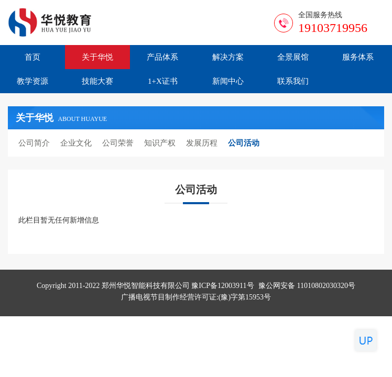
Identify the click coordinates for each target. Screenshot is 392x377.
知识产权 (160, 143)
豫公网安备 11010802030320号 (306, 286)
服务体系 (358, 57)
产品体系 (162, 57)
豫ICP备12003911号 (222, 286)
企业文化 (76, 143)
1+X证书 (163, 81)
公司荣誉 (118, 143)
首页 (32, 57)
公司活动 (243, 143)
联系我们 (293, 81)
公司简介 (34, 143)
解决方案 (228, 57)
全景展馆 (293, 57)
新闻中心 (228, 81)
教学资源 (32, 81)
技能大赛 (97, 81)
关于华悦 (97, 57)
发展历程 (201, 143)
